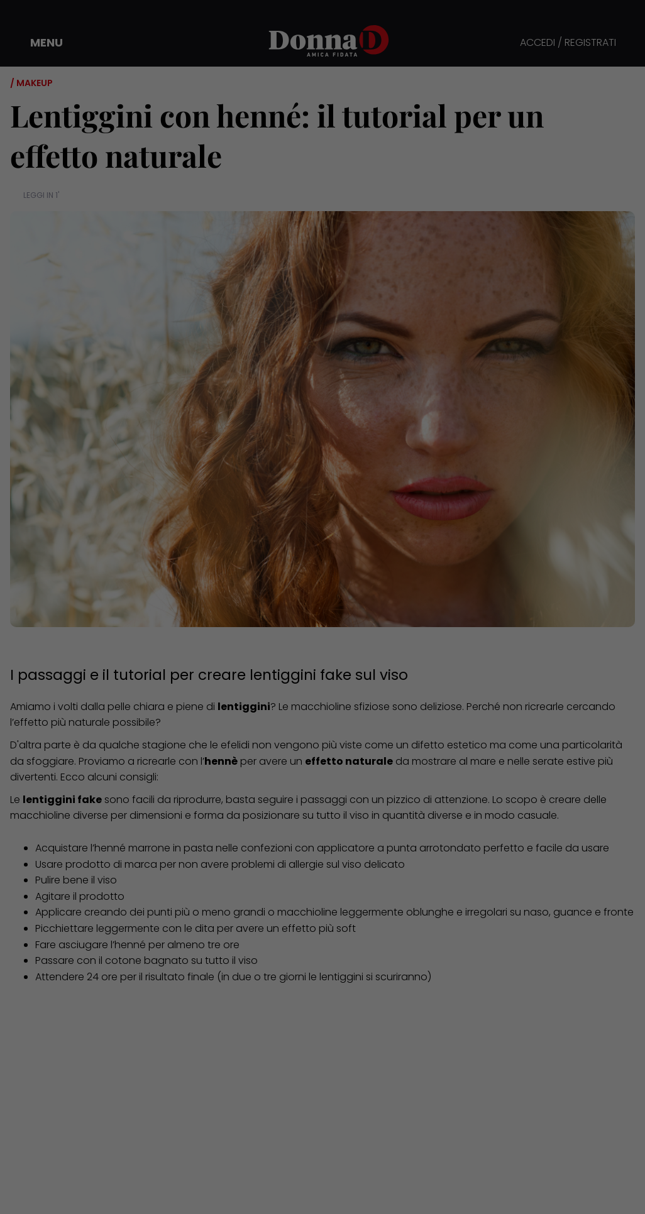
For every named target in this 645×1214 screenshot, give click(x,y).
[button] (38, 42)
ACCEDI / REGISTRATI (568, 43)
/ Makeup (31, 83)
